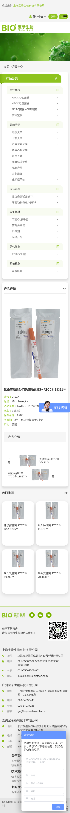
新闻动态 (16, 792)
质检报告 (16, 781)
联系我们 (16, 765)
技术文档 (16, 776)
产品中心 (17, 66)
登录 (53, 16)
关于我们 (16, 760)
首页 (6, 66)
